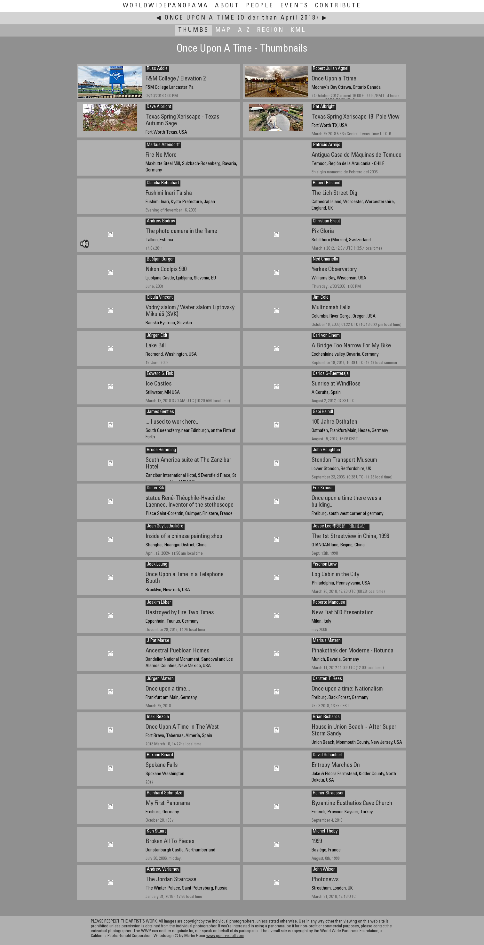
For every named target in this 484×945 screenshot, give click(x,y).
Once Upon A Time (200, 18)
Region (270, 30)
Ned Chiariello (325, 259)
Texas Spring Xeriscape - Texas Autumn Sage (182, 120)
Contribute (338, 6)
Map (223, 30)
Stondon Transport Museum (344, 460)
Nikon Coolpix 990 (166, 270)
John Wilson (324, 869)
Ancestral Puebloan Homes (177, 651)
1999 (317, 842)
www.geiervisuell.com (225, 936)
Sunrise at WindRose (336, 384)
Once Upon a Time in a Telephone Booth (185, 578)
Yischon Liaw (325, 564)
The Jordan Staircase (171, 880)
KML (298, 30)
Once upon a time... (168, 689)
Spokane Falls (162, 765)
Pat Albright (324, 107)
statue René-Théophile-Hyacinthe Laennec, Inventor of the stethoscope (190, 501)
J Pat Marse (158, 641)
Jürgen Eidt (157, 336)
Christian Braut (326, 221)
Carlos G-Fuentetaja (331, 374)
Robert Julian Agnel (330, 69)
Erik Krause (323, 488)
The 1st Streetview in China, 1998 (350, 537)
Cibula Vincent (160, 297)
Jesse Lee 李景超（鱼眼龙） (340, 526)
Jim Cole (321, 297)
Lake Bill (156, 346)
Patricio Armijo (326, 145)
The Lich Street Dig (334, 193)
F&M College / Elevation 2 (176, 79)
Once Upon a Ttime (334, 79)
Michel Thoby (325, 831)
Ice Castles (158, 384)
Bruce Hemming (161, 450)
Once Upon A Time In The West (182, 727)
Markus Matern (327, 641)
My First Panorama (168, 803)
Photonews (325, 880)
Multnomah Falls (331, 308)
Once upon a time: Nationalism (347, 689)
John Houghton (326, 450)
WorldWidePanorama (166, 6)
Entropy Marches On (336, 765)
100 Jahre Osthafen (334, 422)
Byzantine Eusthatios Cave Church (352, 803)
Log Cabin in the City (335, 575)
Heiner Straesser (328, 793)
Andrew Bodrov (161, 221)
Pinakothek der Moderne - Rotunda (352, 651)
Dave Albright (159, 107)
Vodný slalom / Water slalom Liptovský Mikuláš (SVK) (190, 311)
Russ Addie (157, 69)
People (260, 6)
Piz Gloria (323, 231)
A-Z (244, 30)
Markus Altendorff (163, 145)
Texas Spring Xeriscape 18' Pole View (356, 117)
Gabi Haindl (323, 412)
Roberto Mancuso (329, 603)
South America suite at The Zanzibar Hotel (188, 463)
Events (294, 6)
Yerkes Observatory (334, 270)
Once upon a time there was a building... (346, 501)
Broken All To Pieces (170, 842)
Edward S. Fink (160, 374)
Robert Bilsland (326, 183)
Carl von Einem (326, 336)
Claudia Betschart (163, 183)
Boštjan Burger (160, 259)
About (227, 6)
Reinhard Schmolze (164, 793)
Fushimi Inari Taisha (169, 193)
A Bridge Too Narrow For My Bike (351, 346)
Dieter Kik (155, 488)
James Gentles (160, 412)
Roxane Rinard (160, 755)
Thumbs (193, 30)
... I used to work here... (173, 422)
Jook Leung (157, 564)
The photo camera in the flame (181, 231)
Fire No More (161, 155)
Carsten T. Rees (327, 679)
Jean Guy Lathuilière (165, 526)
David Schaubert (328, 755)
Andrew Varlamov (163, 869)
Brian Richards (326, 717)
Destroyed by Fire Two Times (180, 613)
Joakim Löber (159, 603)
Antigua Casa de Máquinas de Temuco (356, 155)
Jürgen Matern (160, 679)
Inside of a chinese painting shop (184, 537)
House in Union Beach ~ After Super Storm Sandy (354, 730)
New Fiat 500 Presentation (343, 613)
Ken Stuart (156, 831)
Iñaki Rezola (158, 717)
